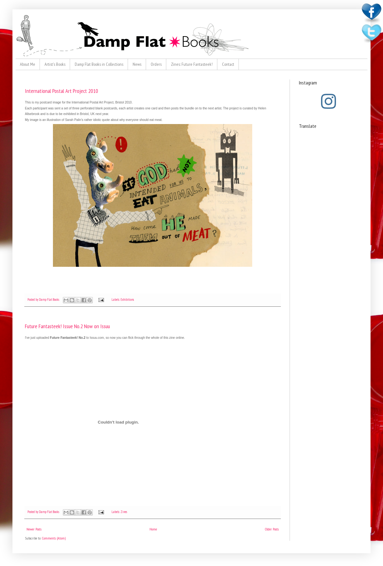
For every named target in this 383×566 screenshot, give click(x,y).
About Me (27, 64)
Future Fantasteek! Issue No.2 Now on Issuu (67, 326)
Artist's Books (55, 64)
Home (153, 529)
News (137, 64)
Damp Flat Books (49, 299)
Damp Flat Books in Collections (99, 64)
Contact (228, 64)
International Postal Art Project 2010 (61, 90)
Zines (124, 512)
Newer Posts (33, 529)
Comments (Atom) (54, 538)
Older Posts (272, 529)
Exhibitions (127, 299)
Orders (156, 64)
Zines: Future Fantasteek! (192, 64)
